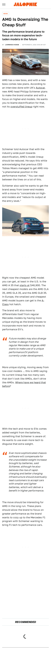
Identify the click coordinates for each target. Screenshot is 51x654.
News (5, 13)
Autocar (40, 87)
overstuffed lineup (21, 106)
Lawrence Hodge (12, 44)
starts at (25, 285)
